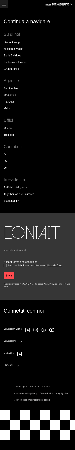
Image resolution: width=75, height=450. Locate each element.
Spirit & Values (12, 55)
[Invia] (9, 275)
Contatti (46, 386)
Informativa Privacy (55, 265)
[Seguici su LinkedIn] (27, 330)
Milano (8, 128)
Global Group (12, 42)
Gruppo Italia (11, 68)
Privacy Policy (49, 284)
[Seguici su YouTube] (51, 330)
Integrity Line (62, 393)
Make (7, 108)
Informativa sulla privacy (25, 393)
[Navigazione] (4, 4)
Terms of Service (64, 284)
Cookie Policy (46, 393)
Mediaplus (10, 95)
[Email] (37, 251)
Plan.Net (9, 101)
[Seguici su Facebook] (43, 330)
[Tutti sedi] (9, 135)
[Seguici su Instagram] (35, 330)
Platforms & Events (15, 62)
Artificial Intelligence (15, 187)
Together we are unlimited (19, 194)
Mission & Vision (13, 48)
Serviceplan (11, 88)
